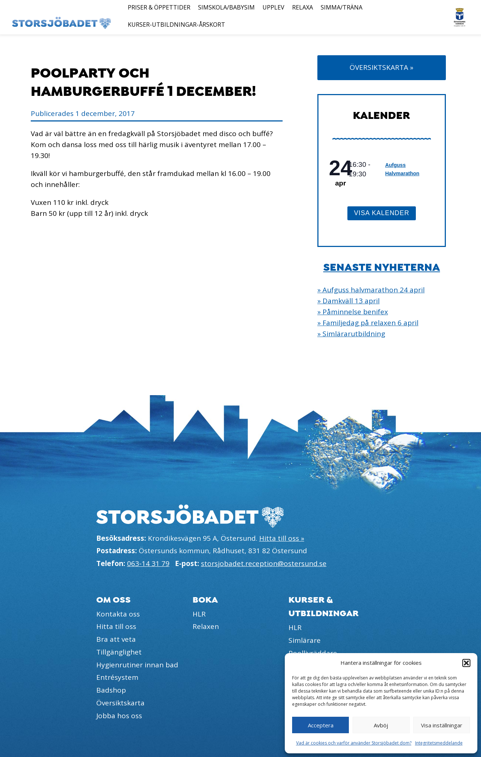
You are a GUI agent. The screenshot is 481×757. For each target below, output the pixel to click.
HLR (199, 614)
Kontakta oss (118, 614)
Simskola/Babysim (226, 7)
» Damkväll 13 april (348, 301)
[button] (466, 663)
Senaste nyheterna (381, 267)
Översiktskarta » (381, 67)
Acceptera (320, 725)
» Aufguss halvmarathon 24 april (371, 290)
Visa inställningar (441, 725)
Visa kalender (381, 213)
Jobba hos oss (119, 715)
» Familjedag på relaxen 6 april (367, 322)
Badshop (111, 690)
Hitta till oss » (281, 538)
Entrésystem (117, 677)
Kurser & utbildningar (323, 607)
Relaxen (206, 626)
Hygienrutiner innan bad (137, 665)
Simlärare (304, 640)
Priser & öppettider (159, 7)
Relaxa (302, 7)
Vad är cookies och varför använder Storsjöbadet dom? (353, 743)
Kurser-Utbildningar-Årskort (176, 24)
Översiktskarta (120, 703)
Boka (205, 600)
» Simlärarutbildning (351, 333)
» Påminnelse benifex (352, 311)
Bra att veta (116, 639)
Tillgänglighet (119, 652)
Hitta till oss (116, 626)
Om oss (113, 600)
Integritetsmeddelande (439, 743)
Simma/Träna (341, 7)
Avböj (381, 725)
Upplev (273, 7)
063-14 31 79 (148, 563)
